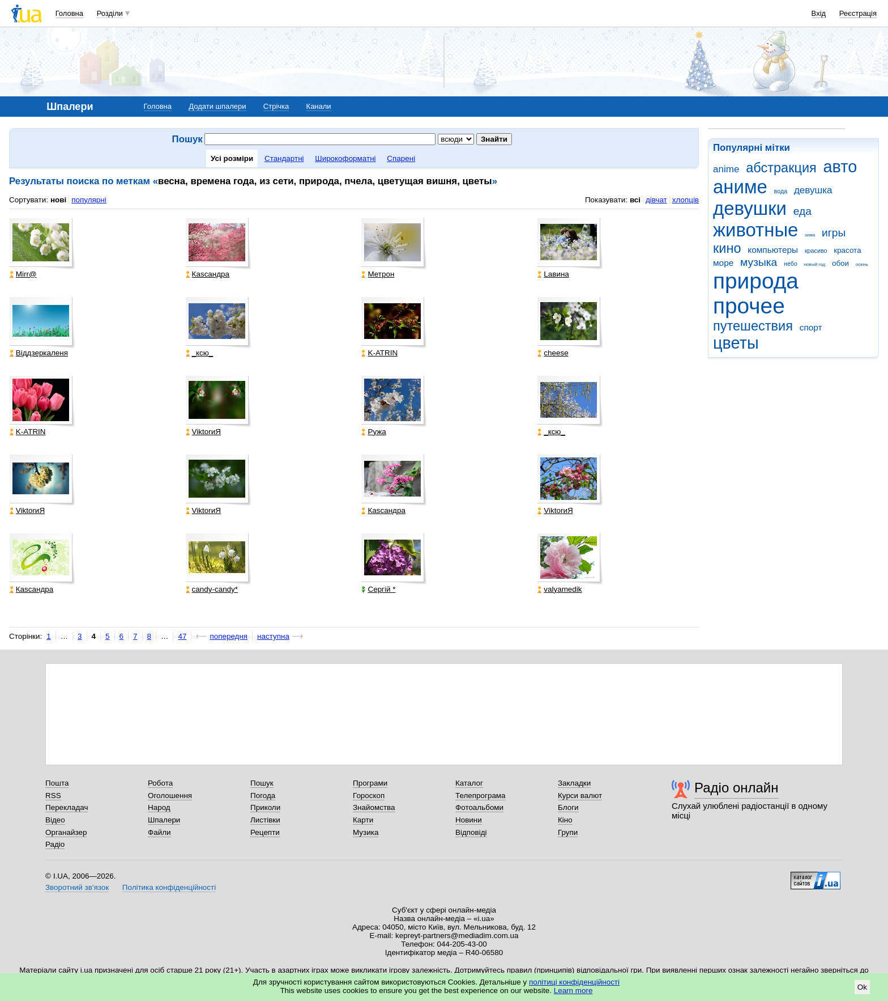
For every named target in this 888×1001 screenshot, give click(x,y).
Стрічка (276, 106)
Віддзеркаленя (39, 353)
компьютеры (773, 250)
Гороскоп (369, 795)
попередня (228, 636)
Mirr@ (23, 274)
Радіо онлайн (736, 787)
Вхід (819, 13)
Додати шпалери (217, 106)
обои (840, 263)
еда (802, 211)
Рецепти (265, 832)
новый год (814, 264)
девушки (750, 208)
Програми (370, 783)
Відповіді (471, 832)
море (723, 263)
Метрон (377, 274)
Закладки (574, 783)
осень (862, 264)
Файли (159, 832)
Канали (318, 106)
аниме (740, 186)
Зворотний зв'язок (77, 887)
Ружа (373, 431)
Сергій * (378, 589)
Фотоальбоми (479, 807)
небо (790, 263)
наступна (273, 636)
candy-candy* (212, 589)
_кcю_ (200, 353)
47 (182, 636)
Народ (159, 807)
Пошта (57, 783)
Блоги (568, 807)
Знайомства (374, 807)
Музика (365, 832)
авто (840, 167)
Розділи (110, 13)
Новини (468, 820)
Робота (160, 783)
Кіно (565, 820)
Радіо (55, 844)
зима (810, 234)
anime (726, 169)
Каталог (469, 783)
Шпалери (164, 820)
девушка (813, 190)
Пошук (262, 783)
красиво (816, 250)
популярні (88, 200)
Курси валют (580, 795)
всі (635, 200)
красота (847, 250)
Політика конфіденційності (169, 887)
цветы (736, 343)
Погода (262, 795)
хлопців (685, 200)
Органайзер (66, 832)
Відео (55, 820)
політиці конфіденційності (574, 982)
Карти (363, 820)
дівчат (656, 200)
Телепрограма (480, 795)
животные (755, 229)
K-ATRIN (379, 353)
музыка (758, 262)
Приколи (265, 807)
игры (834, 233)
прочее (749, 306)
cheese (552, 353)
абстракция (781, 167)
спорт (811, 327)
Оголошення (170, 795)
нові (58, 200)
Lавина (553, 274)
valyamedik (559, 589)
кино (727, 248)
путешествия (753, 326)
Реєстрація (858, 13)
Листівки (265, 820)
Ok (862, 987)
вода (781, 191)
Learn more (573, 990)
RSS (53, 795)
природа (756, 281)
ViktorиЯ (203, 431)
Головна (69, 13)
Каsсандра (207, 274)
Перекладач (66, 807)
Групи (568, 832)
